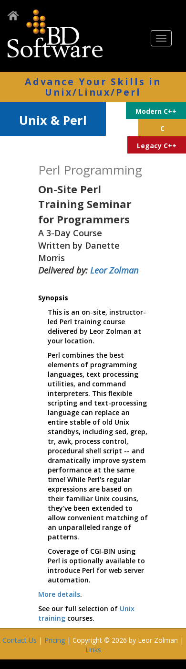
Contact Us (19, 640)
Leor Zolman (114, 270)
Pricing (54, 640)
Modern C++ (155, 111)
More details (59, 594)
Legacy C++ (156, 145)
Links (93, 649)
